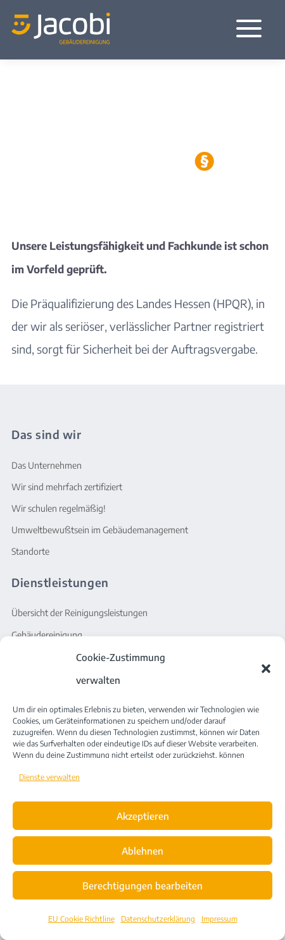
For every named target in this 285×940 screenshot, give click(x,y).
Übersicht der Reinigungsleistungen (79, 612)
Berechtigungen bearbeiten (142, 885)
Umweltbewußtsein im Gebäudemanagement (99, 529)
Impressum (219, 919)
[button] (266, 668)
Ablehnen (142, 851)
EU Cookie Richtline (81, 919)
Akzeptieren (143, 816)
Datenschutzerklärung (158, 919)
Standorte (30, 551)
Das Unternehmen (46, 465)
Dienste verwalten (49, 777)
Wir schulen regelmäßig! (58, 508)
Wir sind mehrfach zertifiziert (66, 486)
